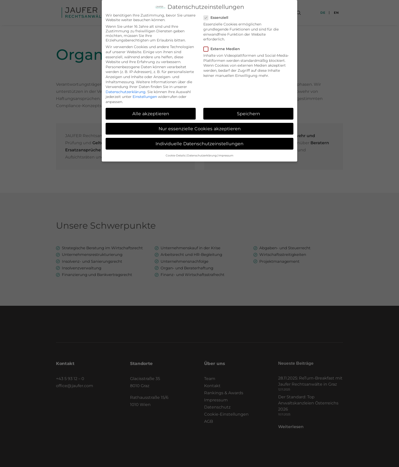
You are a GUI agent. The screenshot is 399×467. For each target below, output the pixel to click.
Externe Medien (223, 47)
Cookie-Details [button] (175, 154)
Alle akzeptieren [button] (150, 112)
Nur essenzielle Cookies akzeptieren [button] (200, 127)
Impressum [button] (225, 154)
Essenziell (217, 16)
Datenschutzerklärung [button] (202, 154)
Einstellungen (145, 95)
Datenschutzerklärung (126, 90)
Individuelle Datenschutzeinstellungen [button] (199, 142)
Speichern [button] (248, 112)
